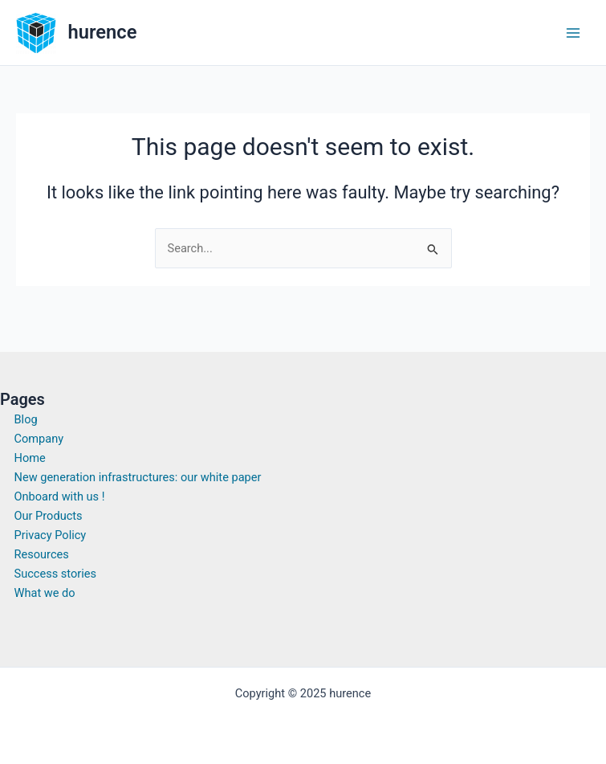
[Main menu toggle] (573, 33)
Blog (26, 419)
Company (39, 438)
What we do (44, 593)
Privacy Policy (50, 535)
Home (30, 458)
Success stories (55, 573)
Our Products (48, 516)
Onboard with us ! (59, 496)
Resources (41, 554)
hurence (102, 32)
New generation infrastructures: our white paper (138, 477)
